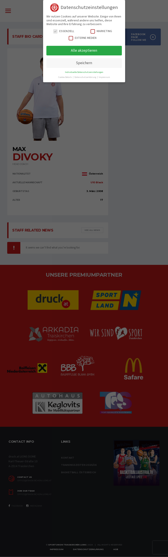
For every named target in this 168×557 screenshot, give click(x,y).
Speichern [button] (84, 63)
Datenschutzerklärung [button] (85, 77)
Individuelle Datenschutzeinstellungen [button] (84, 72)
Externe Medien (82, 38)
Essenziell (63, 31)
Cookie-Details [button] (65, 77)
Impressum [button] (104, 77)
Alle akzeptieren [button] (84, 50)
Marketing (101, 31)
